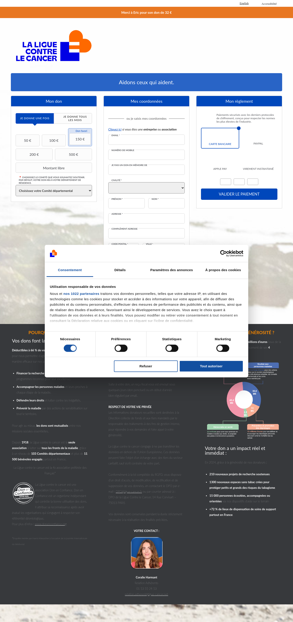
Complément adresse (124, 228)
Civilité (116, 180)
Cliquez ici (114, 129)
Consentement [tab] (70, 270)
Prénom (117, 199)
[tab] (35, 118)
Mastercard (225, 181)
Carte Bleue (252, 181)
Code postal (119, 243)
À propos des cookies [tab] (223, 270)
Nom (155, 199)
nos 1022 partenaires (81, 294)
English (244, 3)
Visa (239, 181)
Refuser (145, 366)
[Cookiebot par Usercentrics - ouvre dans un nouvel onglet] (223, 253)
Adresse (117, 213)
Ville (149, 243)
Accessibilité (269, 3)
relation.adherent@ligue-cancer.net (146, 594)
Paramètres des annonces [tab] (171, 270)
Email (115, 135)
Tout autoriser (211, 366)
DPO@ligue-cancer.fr (129, 491)
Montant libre (41, 168)
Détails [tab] (120, 270)
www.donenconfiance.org (50, 524)
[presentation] (35, 118)
